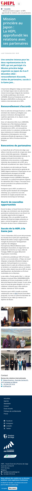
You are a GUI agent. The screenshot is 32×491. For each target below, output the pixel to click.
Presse (6, 414)
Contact (6, 406)
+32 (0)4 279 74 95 (9, 384)
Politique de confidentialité (12, 411)
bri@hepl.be (7, 386)
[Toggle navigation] (18, 4)
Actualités (7, 9)
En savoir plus (13, 485)
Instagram (8, 423)
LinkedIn (8, 426)
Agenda (6, 401)
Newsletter (7, 403)
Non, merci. (12, 489)
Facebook (8, 421)
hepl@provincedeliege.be (11, 472)
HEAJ (16, 293)
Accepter (4, 489)
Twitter (7, 428)
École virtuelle (8, 409)
